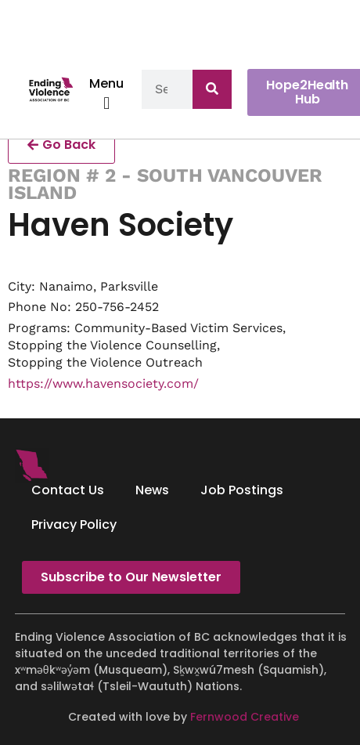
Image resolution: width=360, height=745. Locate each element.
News (152, 490)
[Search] (212, 89)
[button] (106, 103)
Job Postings (241, 490)
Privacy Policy (74, 524)
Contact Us (67, 490)
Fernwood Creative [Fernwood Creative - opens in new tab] (244, 717)
